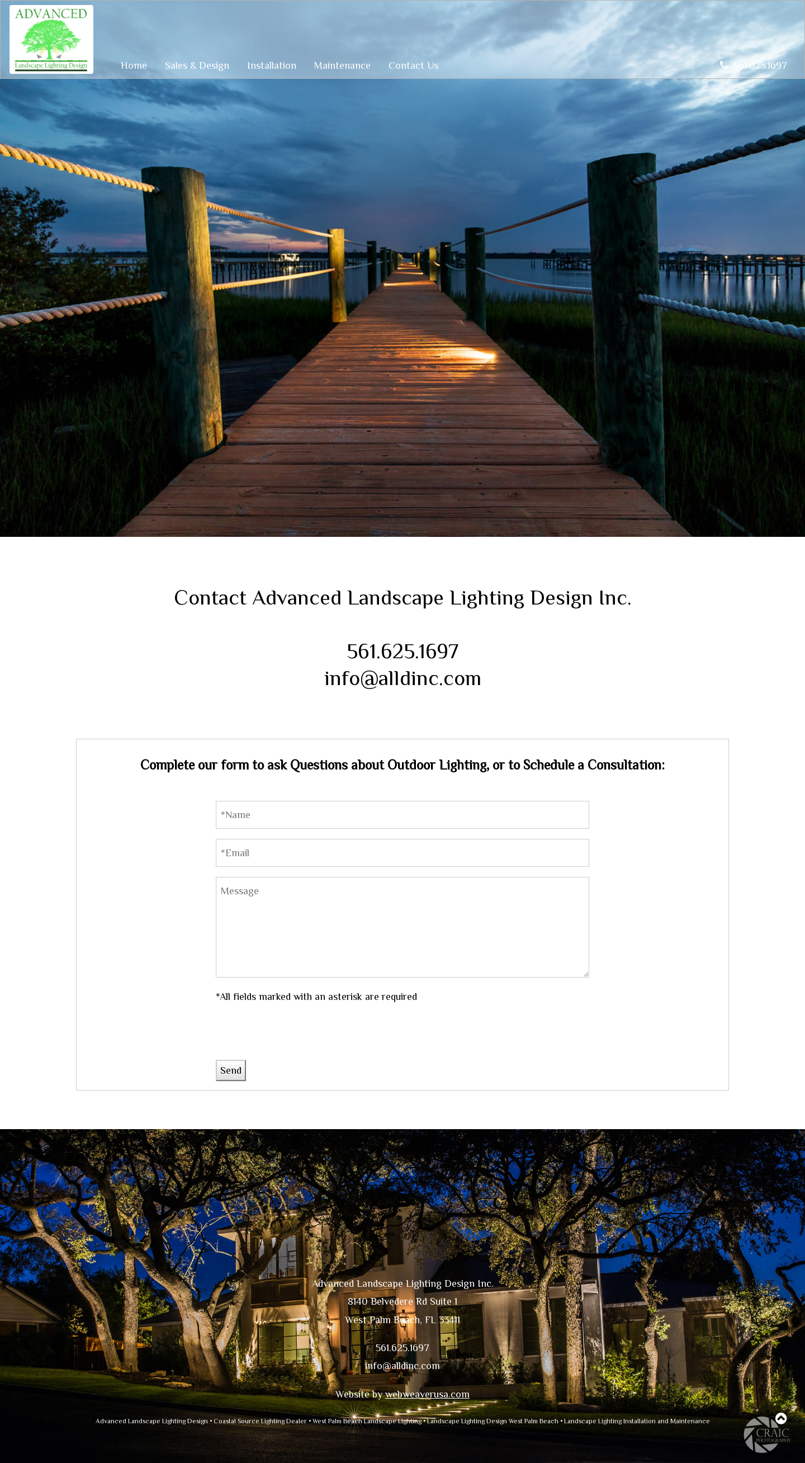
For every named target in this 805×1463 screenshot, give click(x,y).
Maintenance (342, 65)
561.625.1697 (753, 65)
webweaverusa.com (427, 1394)
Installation (271, 65)
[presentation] (301, 1038)
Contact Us (413, 65)
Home (134, 65)
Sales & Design (197, 65)
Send (231, 1070)
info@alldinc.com (402, 678)
